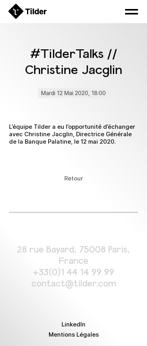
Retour (73, 178)
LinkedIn (73, 324)
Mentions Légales (74, 334)
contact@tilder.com (73, 283)
